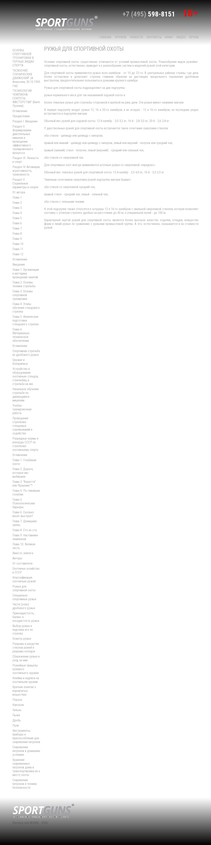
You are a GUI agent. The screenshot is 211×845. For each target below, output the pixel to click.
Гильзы (16, 710)
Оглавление (19, 111)
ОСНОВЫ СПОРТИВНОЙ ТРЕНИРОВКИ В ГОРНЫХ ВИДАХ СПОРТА (23, 57)
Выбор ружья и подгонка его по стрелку (22, 629)
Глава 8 (17, 233)
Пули (15, 725)
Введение (18, 264)
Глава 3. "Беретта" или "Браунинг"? (24, 483)
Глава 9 (17, 239)
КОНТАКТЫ (153, 37)
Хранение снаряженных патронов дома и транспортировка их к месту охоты (26, 767)
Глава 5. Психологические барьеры (23, 503)
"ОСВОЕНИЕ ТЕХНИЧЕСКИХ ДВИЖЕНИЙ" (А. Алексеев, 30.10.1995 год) (26, 78)
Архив (194, 37)
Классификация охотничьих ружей (24, 579)
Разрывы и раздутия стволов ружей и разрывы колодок (25, 647)
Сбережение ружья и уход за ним (26, 658)
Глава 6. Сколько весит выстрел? (23, 514)
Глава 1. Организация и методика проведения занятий (25, 273)
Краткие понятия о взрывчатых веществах (24, 690)
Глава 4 (17, 213)
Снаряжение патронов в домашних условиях (26, 751)
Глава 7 (17, 228)
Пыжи (16, 715)
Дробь (16, 720)
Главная (105, 37)
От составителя (22, 563)
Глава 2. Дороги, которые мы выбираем (22, 472)
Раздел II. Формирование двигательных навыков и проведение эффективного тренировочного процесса (22, 140)
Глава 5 (17, 218)
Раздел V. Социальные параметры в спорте (25, 183)
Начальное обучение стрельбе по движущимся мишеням (25, 394)
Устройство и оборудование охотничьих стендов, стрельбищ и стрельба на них (25, 376)
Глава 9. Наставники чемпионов (25, 537)
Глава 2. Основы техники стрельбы (24, 284)
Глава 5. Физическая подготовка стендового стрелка (25, 320)
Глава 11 (17, 249)
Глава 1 (17, 197)
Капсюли (18, 705)
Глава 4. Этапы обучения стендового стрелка (26, 307)
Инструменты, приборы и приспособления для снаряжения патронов (26, 736)
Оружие (120, 37)
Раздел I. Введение (25, 121)
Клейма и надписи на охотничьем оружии (25, 680)
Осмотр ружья (21, 638)
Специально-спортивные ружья (24, 597)
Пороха (17, 700)
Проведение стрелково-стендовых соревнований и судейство (22, 425)
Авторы (17, 558)
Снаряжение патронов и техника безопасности (24, 783)
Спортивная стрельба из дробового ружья (26, 353)
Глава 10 (17, 244)
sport (66, 23)
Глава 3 (17, 208)
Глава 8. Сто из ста (24, 530)
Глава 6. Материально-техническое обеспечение (21, 335)
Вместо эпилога (22, 553)
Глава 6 (17, 223)
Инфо (169, 37)
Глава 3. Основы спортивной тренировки (22, 295)
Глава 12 (17, 254)
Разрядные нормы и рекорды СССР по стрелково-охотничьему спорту (25, 444)
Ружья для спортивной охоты (24, 588)
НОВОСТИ (136, 37)
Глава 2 (17, 203)
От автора (18, 192)
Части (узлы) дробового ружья (23, 606)
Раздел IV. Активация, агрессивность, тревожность (26, 170)
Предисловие (21, 116)
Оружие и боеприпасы (20, 362)
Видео (181, 37)
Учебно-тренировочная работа (21, 409)
